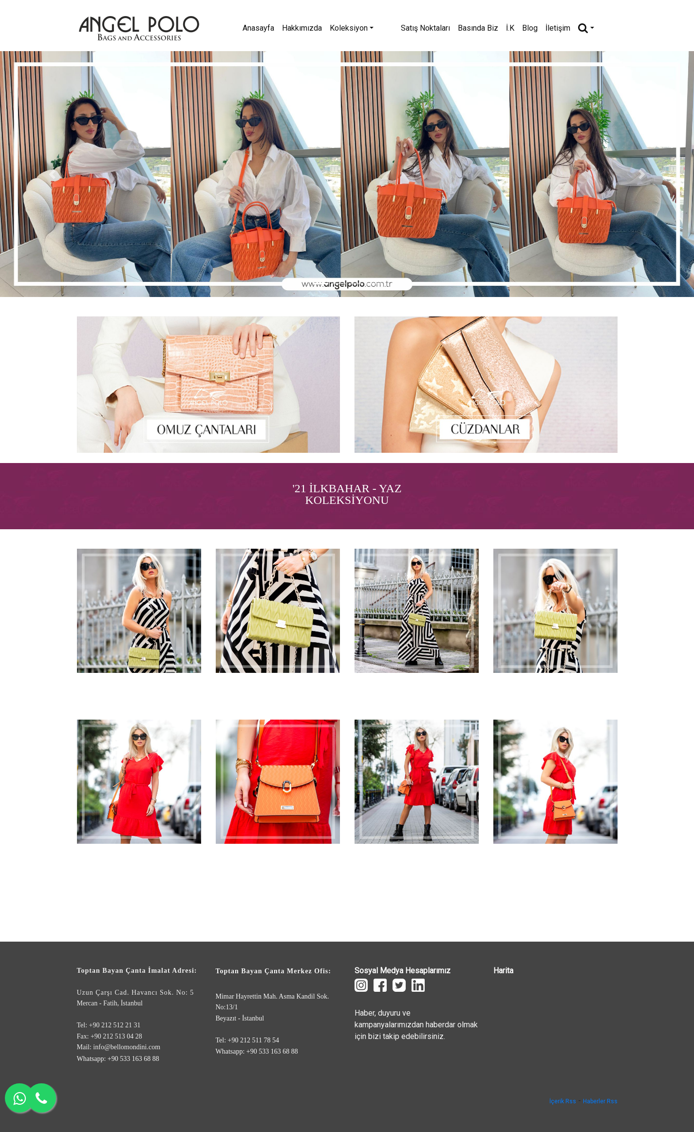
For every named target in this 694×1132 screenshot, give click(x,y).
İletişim (577, 28)
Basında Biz (497, 28)
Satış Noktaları (444, 28)
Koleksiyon (391, 28)
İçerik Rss (562, 1101)
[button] (52, 174)
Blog (549, 28)
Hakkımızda (341, 28)
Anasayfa (297, 28)
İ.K (529, 28)
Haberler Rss (600, 1101)
